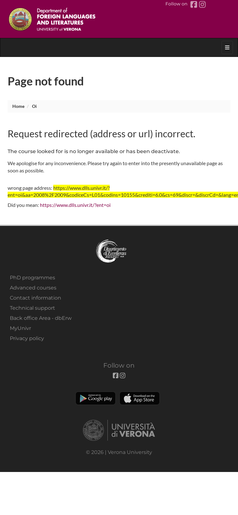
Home (18, 106)
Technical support (32, 308)
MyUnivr (20, 328)
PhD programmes (32, 278)
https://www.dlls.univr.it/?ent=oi (75, 205)
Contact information (35, 298)
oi (34, 106)
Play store (95, 398)
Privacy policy (27, 338)
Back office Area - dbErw (41, 318)
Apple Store (139, 398)
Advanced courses (33, 288)
